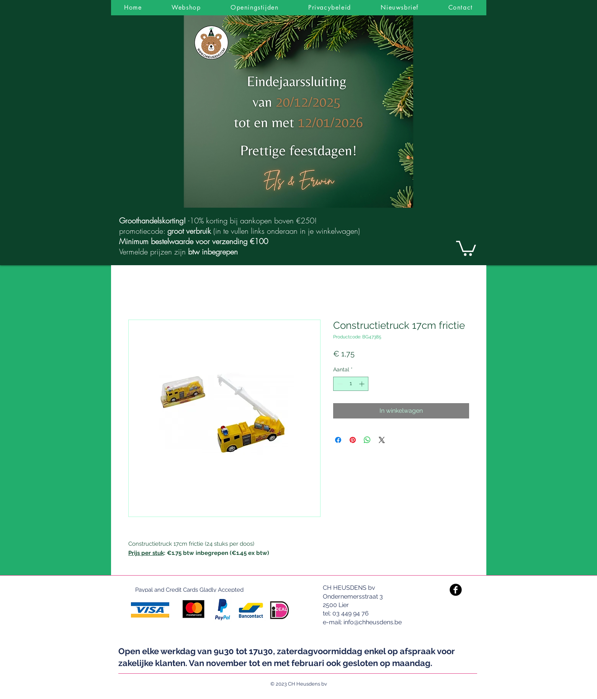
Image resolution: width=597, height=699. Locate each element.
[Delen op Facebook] (338, 440)
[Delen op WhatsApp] (367, 440)
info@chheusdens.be (372, 622)
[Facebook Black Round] (456, 590)
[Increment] (362, 384)
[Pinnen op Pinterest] (352, 440)
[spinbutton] (351, 384)
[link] (466, 247)
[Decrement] (339, 384)
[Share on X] (381, 440)
